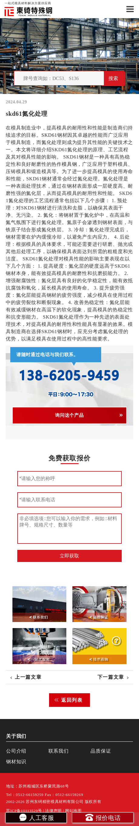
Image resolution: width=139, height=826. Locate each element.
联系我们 (58, 751)
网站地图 (73, 811)
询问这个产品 (69, 415)
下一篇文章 (111, 677)
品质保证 (101, 751)
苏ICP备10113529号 (24, 811)
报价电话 (103, 817)
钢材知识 (16, 761)
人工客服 (36, 817)
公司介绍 (16, 751)
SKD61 (49, 135)
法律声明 (53, 811)
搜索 (113, 78)
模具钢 (69, 164)
